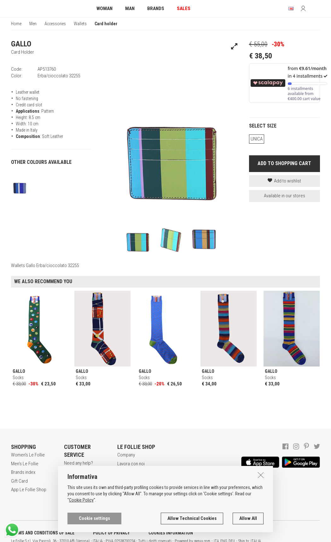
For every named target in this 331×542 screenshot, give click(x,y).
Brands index (23, 472)
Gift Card (19, 481)
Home (16, 23)
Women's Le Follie (28, 455)
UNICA (257, 139)
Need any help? (78, 463)
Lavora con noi (131, 464)
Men (33, 23)
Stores (123, 481)
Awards (124, 472)
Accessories (55, 23)
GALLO (21, 44)
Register (72, 471)
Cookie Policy (81, 518)
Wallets (80, 23)
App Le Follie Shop (28, 489)
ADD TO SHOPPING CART (284, 163)
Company (126, 455)
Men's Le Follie (24, 464)
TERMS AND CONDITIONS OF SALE (42, 532)
